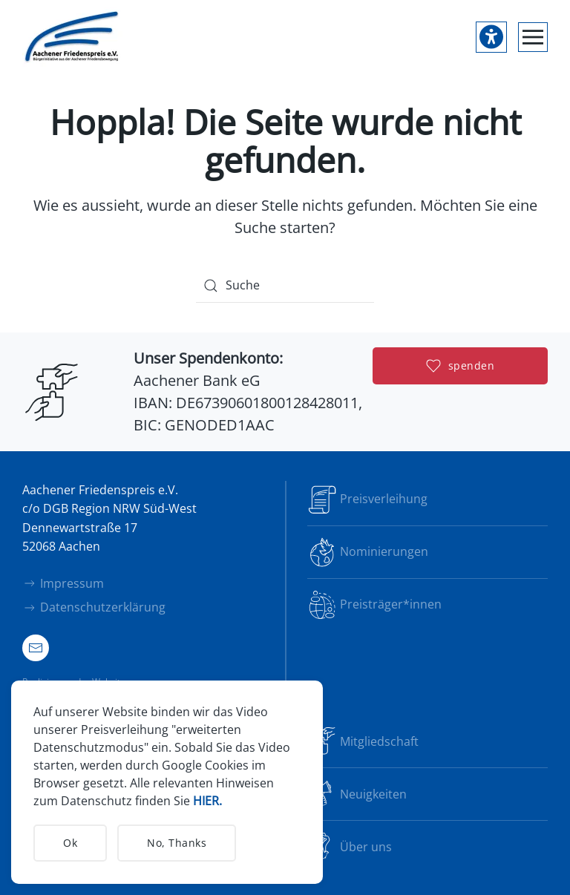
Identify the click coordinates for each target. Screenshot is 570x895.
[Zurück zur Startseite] (72, 37)
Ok (70, 843)
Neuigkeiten (357, 794)
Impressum (63, 583)
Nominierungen (367, 552)
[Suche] (285, 286)
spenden (460, 365)
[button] (533, 37)
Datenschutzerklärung (94, 607)
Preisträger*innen (374, 605)
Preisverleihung (367, 499)
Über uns (349, 847)
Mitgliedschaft (363, 741)
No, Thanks (176, 843)
